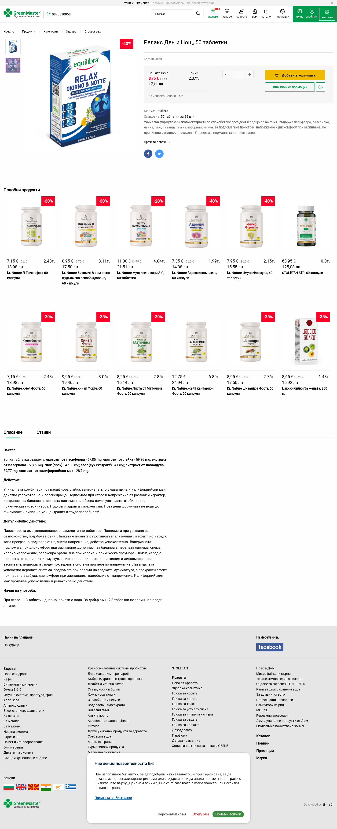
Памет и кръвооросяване (23, 742)
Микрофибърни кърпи (273, 674)
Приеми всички (228, 814)
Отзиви (44, 432)
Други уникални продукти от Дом (282, 721)
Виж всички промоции (290, 87)
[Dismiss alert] (332, 3)
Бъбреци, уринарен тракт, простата (115, 679)
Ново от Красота (185, 683)
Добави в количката (295, 75)
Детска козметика (186, 740)
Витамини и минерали (20, 684)
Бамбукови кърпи (270, 705)
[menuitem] (327, 14)
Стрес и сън (12, 737)
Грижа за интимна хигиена (192, 714)
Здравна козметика (187, 688)
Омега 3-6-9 (12, 689)
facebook (270, 647)
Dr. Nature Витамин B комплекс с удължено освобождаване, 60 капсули (86, 278)
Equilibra (162, 111)
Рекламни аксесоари (272, 715)
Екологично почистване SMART (280, 726)
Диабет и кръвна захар (106, 684)
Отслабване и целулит (105, 700)
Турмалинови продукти (106, 747)
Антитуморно (98, 715)
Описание (13, 432)
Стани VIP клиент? (135, 3)
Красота (179, 678)
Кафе (7, 679)
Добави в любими (321, 88)
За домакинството (270, 694)
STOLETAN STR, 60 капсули (302, 273)
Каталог (263, 736)
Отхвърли (200, 814)
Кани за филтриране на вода (278, 689)
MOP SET (263, 710)
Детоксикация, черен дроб (108, 674)
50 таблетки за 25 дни (177, 116)
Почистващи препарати (274, 700)
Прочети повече (157, 142)
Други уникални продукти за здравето (117, 731)
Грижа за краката (186, 725)
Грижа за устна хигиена (190, 709)
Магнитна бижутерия (104, 752)
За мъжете (12, 726)
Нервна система (16, 732)
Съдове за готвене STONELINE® (280, 684)
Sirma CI (327, 804)
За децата (11, 716)
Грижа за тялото (185, 704)
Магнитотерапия (101, 742)
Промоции (265, 751)
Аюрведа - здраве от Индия (108, 721)
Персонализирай (172, 814)
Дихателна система (18, 752)
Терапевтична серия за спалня (279, 679)
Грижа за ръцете (184, 719)
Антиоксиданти (15, 705)
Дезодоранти (182, 730)
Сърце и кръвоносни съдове (25, 758)
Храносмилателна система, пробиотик (117, 668)
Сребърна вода (99, 736)
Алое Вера (11, 700)
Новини (262, 743)
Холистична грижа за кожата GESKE (200, 746)
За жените (11, 721)
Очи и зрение (13, 747)
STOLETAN (180, 668)
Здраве (9, 668)
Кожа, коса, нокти (101, 694)
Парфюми (179, 735)
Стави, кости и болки (104, 689)
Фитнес (93, 726)
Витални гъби (98, 710)
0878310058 (61, 14)
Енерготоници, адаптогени (24, 710)
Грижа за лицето (185, 699)
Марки (261, 758)
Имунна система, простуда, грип (28, 695)
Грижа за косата (185, 693)
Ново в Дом (265, 668)
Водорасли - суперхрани (106, 705)
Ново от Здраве (15, 674)
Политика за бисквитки (113, 798)
